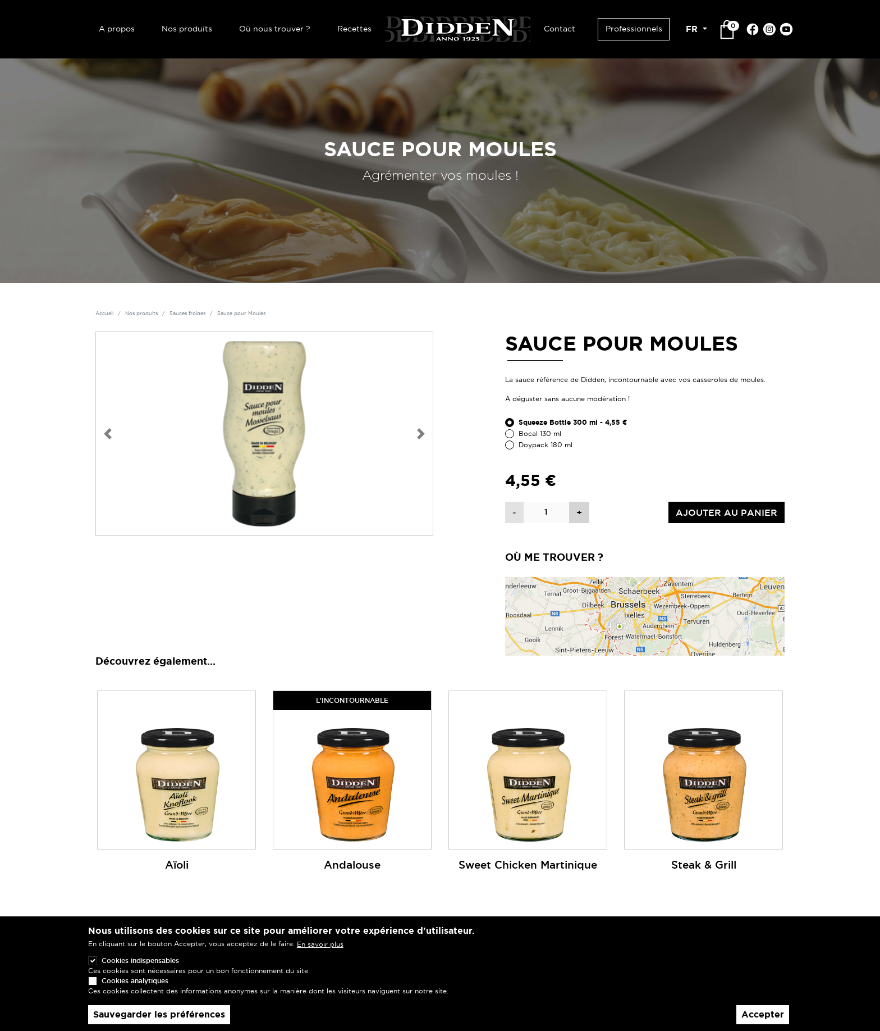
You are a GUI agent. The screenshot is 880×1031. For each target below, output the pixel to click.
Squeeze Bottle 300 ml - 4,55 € (573, 422)
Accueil (104, 313)
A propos (117, 28)
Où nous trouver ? (274, 28)
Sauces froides (187, 313)
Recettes (354, 28)
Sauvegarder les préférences (159, 1015)
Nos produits (187, 28)
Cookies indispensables (140, 961)
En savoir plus (320, 945)
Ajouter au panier (726, 512)
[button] (108, 433)
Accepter (762, 1015)
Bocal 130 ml (540, 433)
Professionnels (634, 28)
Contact (559, 28)
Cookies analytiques (135, 981)
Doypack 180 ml (545, 444)
